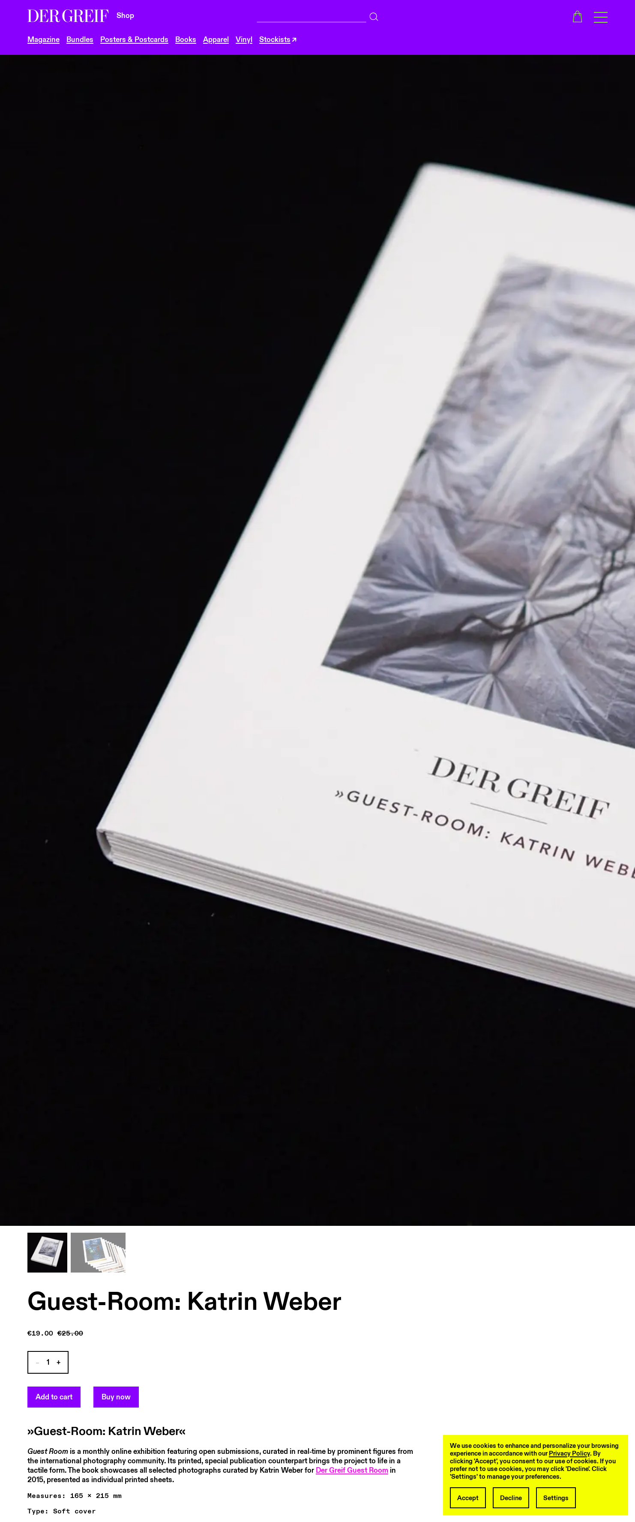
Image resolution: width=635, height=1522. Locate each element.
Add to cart (54, 1397)
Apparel (216, 40)
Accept (468, 1498)
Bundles (79, 40)
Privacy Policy (569, 1453)
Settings (556, 1498)
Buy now (116, 1397)
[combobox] (311, 14)
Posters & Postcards (134, 40)
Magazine (43, 40)
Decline (511, 1498)
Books (185, 40)
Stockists (275, 40)
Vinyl (244, 40)
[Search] (373, 14)
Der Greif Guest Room (352, 1470)
